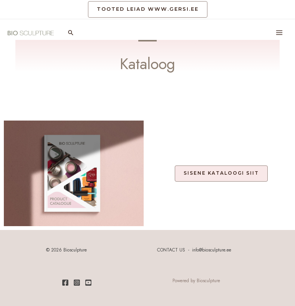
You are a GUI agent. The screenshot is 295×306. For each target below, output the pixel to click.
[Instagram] (76, 282)
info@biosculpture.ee (211, 249)
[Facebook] (65, 282)
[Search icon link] (70, 32)
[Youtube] (88, 282)
